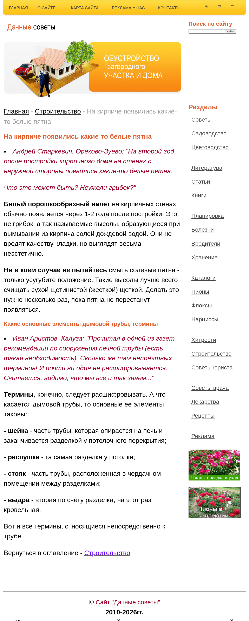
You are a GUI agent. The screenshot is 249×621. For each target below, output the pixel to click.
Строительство (58, 111)
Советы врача (210, 388)
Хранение (204, 257)
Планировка (207, 216)
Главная (16, 111)
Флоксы (201, 305)
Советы (201, 119)
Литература (207, 168)
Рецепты (203, 415)
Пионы (200, 291)
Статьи (200, 181)
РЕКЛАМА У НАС (128, 8)
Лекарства (205, 401)
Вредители (205, 243)
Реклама (203, 436)
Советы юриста (212, 367)
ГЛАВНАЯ (18, 8)
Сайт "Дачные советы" (128, 602)
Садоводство (209, 133)
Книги (199, 195)
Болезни (202, 229)
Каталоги (203, 278)
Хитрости (203, 340)
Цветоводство (210, 147)
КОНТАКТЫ (169, 8)
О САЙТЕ (46, 8)
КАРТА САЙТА (85, 8)
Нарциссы (204, 319)
